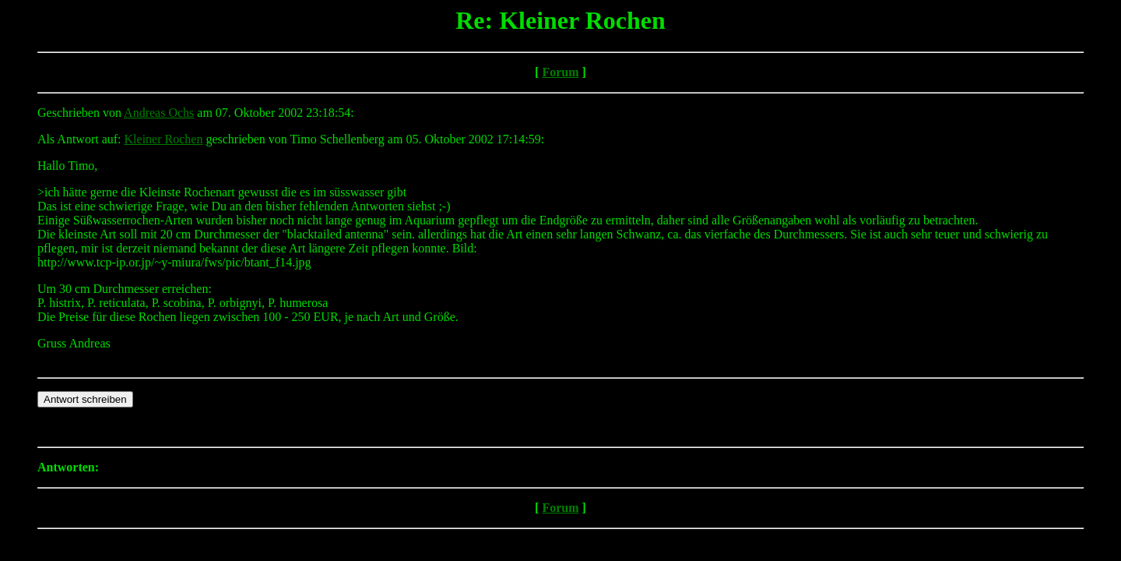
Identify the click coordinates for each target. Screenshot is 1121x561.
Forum (560, 72)
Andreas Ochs (159, 112)
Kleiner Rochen (164, 139)
